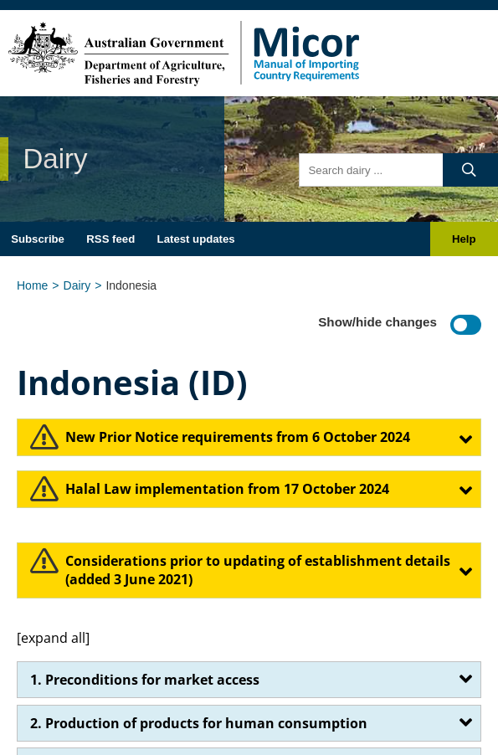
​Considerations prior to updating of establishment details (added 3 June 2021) (257, 570)
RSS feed (110, 239)
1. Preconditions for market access (144, 679)
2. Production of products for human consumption (198, 723)
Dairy (77, 285)
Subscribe (37, 239)
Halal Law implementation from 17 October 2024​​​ (227, 489)
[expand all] (53, 638)
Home (32, 285)
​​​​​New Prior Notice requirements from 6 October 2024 (237, 437)
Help (464, 239)
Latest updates (196, 239)
